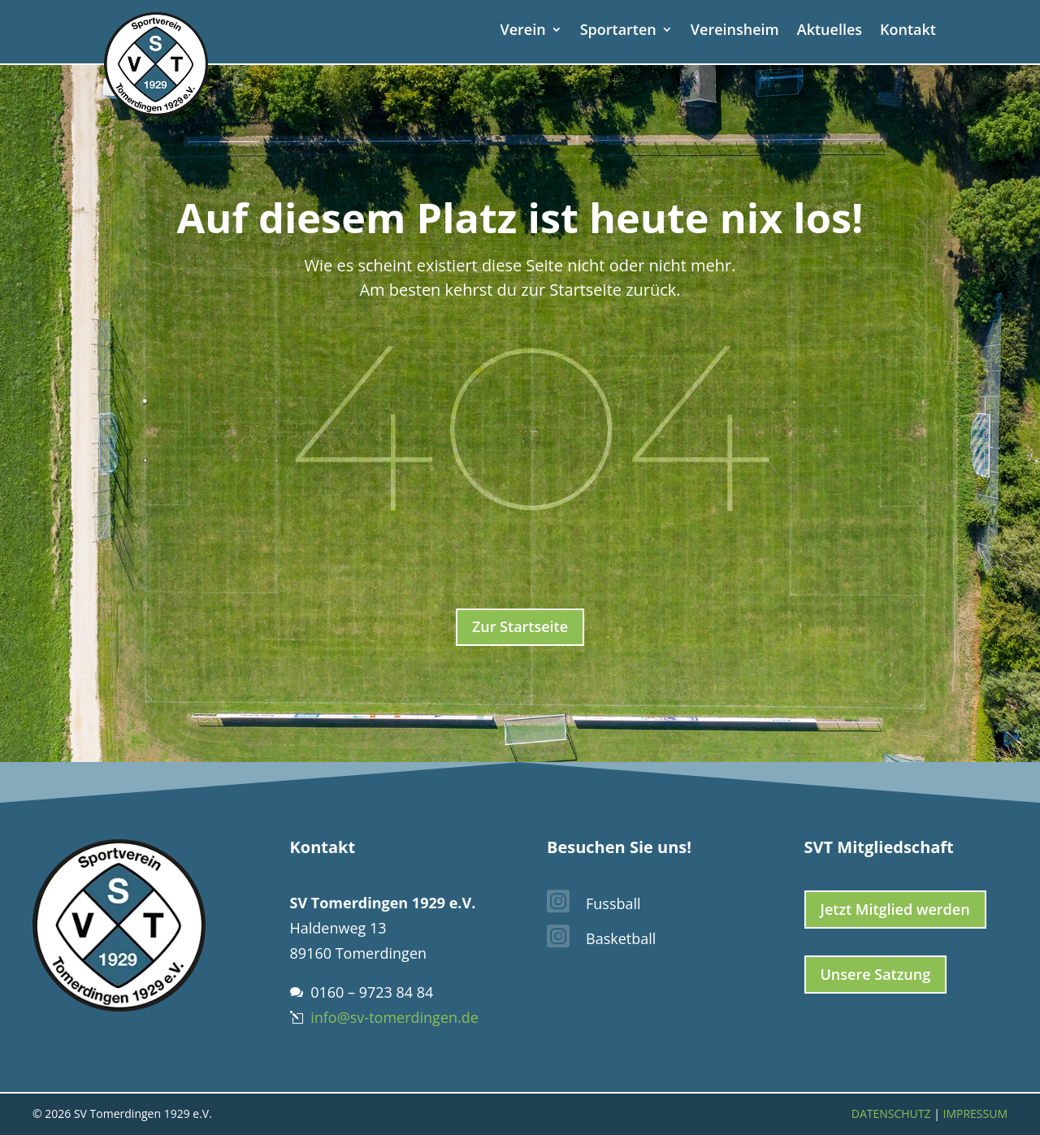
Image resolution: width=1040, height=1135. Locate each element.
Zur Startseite (520, 626)
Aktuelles (829, 31)
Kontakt (908, 31)
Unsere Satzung (876, 974)
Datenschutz (891, 1113)
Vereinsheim (735, 31)
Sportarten (618, 31)
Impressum (975, 1113)
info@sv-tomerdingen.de (394, 1017)
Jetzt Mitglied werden (895, 909)
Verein (522, 31)
